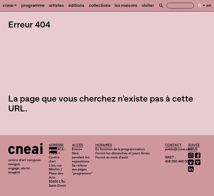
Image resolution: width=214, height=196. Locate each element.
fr (199, 5)
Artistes (56, 5)
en (208, 5)
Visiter (148, 5)
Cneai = (10, 5)
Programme (33, 5)
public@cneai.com (178, 149)
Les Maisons (126, 5)
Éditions (76, 5)
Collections (100, 5)
